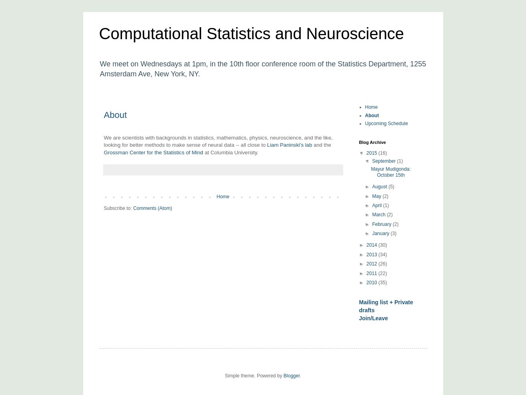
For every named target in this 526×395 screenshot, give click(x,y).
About (115, 115)
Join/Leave (373, 318)
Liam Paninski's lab (289, 145)
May (377, 196)
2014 (372, 245)
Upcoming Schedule (386, 123)
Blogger (292, 376)
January (381, 233)
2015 (372, 153)
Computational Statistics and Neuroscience (251, 33)
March (379, 214)
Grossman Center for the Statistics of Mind (153, 153)
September (384, 161)
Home (222, 196)
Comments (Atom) (152, 208)
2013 (372, 254)
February (382, 224)
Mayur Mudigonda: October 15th (390, 172)
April (377, 205)
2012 (372, 264)
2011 (372, 273)
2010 (372, 282)
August (380, 187)
